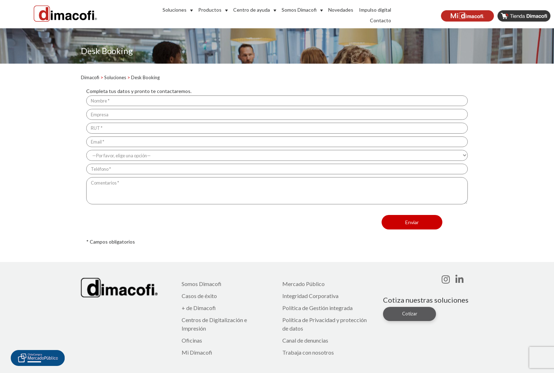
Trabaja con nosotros (308, 352)
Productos (210, 10)
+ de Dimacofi (199, 307)
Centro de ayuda (251, 10)
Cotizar (409, 313)
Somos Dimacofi (299, 10)
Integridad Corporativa (310, 295)
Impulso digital (375, 10)
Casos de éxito (199, 295)
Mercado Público (303, 283)
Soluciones (175, 10)
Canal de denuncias (305, 340)
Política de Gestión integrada (317, 307)
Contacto (380, 20)
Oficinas (192, 340)
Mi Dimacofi (197, 352)
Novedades (340, 10)
